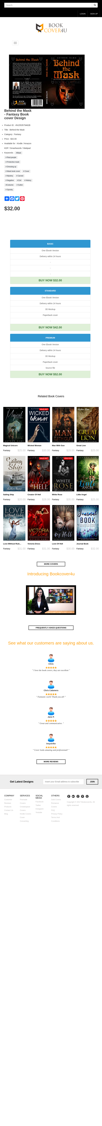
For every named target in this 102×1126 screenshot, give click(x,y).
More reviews (51, 762)
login (82, 14)
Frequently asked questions (51, 628)
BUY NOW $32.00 (50, 280)
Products (7, 807)
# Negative (9, 181)
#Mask (19, 153)
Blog (6, 814)
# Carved (20, 176)
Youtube (39, 813)
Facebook (39, 802)
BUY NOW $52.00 (50, 374)
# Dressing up (11, 167)
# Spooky (9, 190)
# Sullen (19, 185)
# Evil (19, 181)
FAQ (53, 811)
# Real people (11, 158)
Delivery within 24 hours (50, 256)
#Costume (9, 185)
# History (28, 181)
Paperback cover (50, 315)
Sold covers (56, 800)
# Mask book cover (12, 171)
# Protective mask (12, 162)
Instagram (40, 809)
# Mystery (9, 176)
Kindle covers (25, 814)
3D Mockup (50, 309)
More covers (51, 564)
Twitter (38, 806)
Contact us (8, 811)
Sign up (94, 14)
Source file (50, 368)
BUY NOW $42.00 (50, 327)
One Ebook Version (50, 251)
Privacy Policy (56, 814)
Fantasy (6, 450)
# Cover (26, 171)
